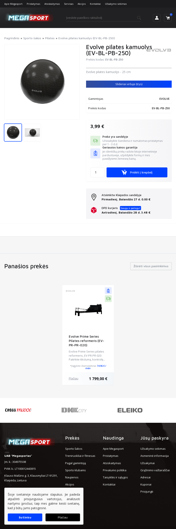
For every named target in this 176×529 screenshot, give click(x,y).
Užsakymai (147, 463)
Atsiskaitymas (52, 3)
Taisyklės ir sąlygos (115, 477)
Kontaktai (95, 3)
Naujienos (72, 477)
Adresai (145, 477)
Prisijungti (146, 491)
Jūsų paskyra (154, 437)
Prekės (72, 437)
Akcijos (82, 3)
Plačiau (73, 378)
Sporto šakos (73, 449)
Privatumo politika (114, 470)
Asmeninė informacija (154, 456)
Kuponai (145, 484)
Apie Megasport (13, 3)
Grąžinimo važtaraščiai (155, 470)
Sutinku (25, 517)
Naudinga (113, 437)
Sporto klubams (75, 470)
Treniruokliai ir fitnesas (80, 456)
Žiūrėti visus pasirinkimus (151, 266)
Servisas (68, 3)
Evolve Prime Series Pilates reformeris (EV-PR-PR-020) (86, 341)
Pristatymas (33, 3)
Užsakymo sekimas (116, 3)
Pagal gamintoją (75, 463)
